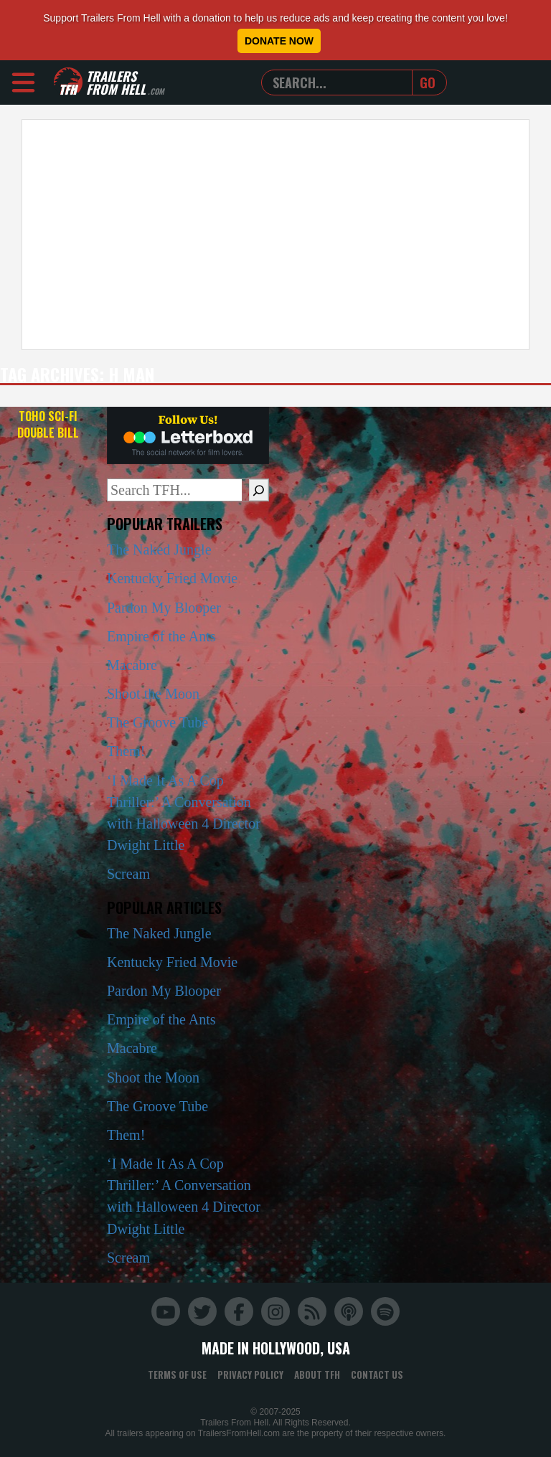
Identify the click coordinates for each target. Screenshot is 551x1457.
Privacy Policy (250, 1374)
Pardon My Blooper (164, 608)
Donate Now (279, 41)
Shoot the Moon (153, 694)
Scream (128, 874)
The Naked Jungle (159, 549)
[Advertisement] (275, 234)
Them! (126, 751)
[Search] (258, 490)
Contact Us (377, 1374)
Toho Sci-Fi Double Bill (48, 424)
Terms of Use (177, 1374)
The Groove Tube (157, 722)
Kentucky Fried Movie (172, 578)
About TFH (317, 1374)
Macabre (132, 665)
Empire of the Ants (161, 636)
